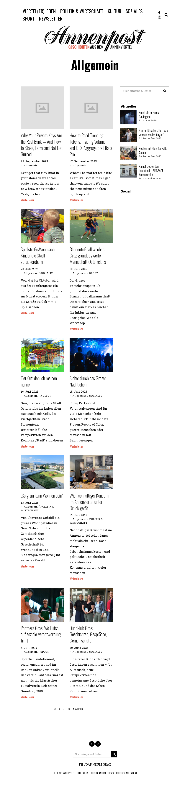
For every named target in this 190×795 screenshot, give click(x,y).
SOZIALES (134, 11)
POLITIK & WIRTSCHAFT (81, 11)
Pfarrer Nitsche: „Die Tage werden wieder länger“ (153, 132)
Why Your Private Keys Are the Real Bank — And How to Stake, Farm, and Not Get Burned (42, 145)
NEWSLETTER (50, 18)
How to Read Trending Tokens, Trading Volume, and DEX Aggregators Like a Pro (91, 145)
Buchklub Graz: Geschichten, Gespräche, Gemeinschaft (88, 634)
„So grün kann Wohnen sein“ (42, 495)
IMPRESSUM (82, 773)
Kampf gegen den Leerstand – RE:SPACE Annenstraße (151, 170)
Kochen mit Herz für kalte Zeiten (153, 150)
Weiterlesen (28, 200)
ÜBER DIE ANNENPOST (63, 773)
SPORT (29, 18)
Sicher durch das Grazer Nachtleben (88, 381)
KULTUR (114, 11)
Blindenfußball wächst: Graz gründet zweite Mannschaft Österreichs (88, 255)
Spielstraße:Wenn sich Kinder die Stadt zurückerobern (38, 255)
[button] (164, 90)
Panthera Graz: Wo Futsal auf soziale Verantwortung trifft (41, 634)
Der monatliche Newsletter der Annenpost (114, 773)
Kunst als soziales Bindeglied (149, 114)
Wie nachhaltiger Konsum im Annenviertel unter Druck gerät (89, 502)
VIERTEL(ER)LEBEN (39, 11)
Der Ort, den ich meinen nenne (39, 381)
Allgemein (32, 165)
